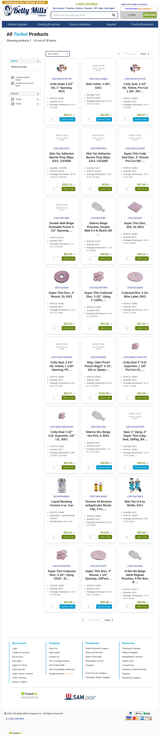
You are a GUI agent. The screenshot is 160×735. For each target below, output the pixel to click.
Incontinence (128, 665)
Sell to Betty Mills (57, 665)
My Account (58, 8)
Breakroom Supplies (131, 678)
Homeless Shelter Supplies (98, 677)
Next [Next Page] (145, 53)
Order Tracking (19, 678)
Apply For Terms (19, 665)
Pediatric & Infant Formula (134, 669)
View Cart (149, 14)
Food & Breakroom (142, 24)
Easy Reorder (18, 669)
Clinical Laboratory (80, 24)
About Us (53, 648)
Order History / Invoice (22, 673)
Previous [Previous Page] (130, 53)
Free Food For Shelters (96, 673)
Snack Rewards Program (97, 648)
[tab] (25, 61)
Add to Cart (68, 189)
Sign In (124, 4)
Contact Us (54, 657)
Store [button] (14, 61)
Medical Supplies (17, 24)
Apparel (111, 24)
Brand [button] (14, 93)
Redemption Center (94, 661)
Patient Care (128, 661)
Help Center (54, 652)
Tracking (70, 8)
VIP (95, 8)
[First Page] (118, 53)
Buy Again (110, 8)
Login (14, 648)
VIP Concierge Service (59, 661)
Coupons (90, 665)
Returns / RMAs (19, 682)
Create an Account (139, 4)
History (79, 8)
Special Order (67, 119)
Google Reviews (56, 673)
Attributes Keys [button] (20, 114)
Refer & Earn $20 (94, 657)
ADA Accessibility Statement (62, 669)
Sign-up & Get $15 (94, 652)
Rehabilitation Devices (132, 657)
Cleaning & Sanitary (49, 24)
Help (101, 8)
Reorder (88, 8)
